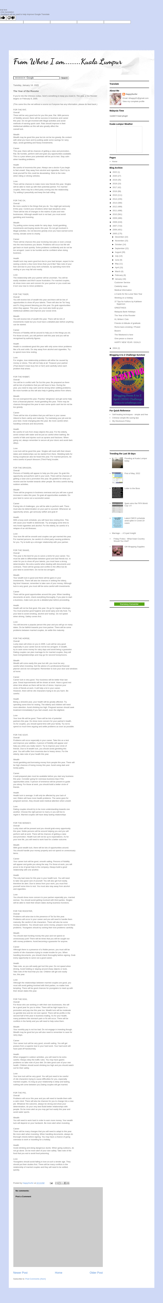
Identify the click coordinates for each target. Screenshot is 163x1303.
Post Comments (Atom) (35, 1279)
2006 (115, 229)
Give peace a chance (123, 338)
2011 (115, 210)
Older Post (96, 1272)
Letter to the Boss (132, 488)
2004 (115, 348)
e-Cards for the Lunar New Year (128, 294)
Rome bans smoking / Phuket (127, 327)
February (119, 275)
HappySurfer (131, 94)
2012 (115, 206)
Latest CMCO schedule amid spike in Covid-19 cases (134, 520)
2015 (115, 195)
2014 (115, 199)
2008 (115, 222)
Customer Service (122, 282)
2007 (115, 226)
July (117, 256)
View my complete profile (133, 101)
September (120, 248)
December (120, 237)
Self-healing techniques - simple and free (130, 414)
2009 (115, 218)
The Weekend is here (123, 335)
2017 (115, 187)
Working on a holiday (123, 298)
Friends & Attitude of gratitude (127, 323)
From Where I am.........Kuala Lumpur (67, 61)
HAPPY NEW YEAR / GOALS (127, 342)
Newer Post (20, 1272)
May (117, 264)
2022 (115, 172)
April (117, 267)
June (117, 260)
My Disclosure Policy (121, 421)
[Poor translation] (11, 17)
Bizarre (117, 331)
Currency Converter (129, 604)
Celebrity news (120, 286)
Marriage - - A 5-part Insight (124, 533)
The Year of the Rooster (124, 315)
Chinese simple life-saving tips (125, 418)
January (119, 279)
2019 (115, 180)
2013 (115, 203)
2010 (115, 214)
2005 (115, 233)
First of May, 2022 (132, 473)
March (118, 271)
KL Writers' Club (121, 319)
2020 (115, 176)
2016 (115, 191)
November (120, 241)
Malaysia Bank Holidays (124, 312)
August (118, 252)
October (119, 244)
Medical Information (123, 290)
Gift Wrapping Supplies (134, 547)
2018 (115, 183)
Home (58, 1272)
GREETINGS (120, 308)
